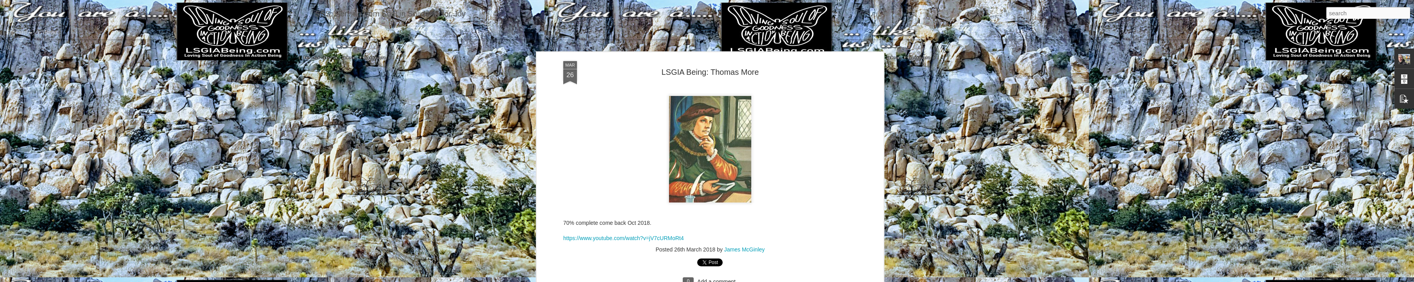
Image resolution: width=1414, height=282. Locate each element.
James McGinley (744, 249)
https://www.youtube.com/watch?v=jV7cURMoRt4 (623, 238)
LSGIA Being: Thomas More (710, 72)
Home (49, 32)
